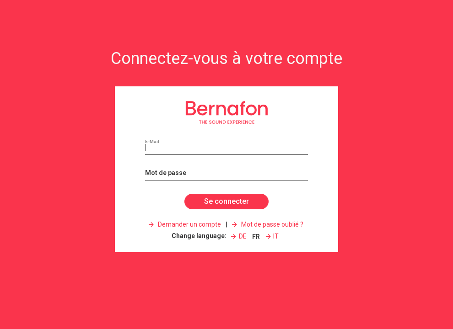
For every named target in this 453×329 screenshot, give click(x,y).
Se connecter (226, 201)
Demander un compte (188, 224)
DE (243, 236)
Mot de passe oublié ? (271, 224)
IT (276, 236)
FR (256, 236)
